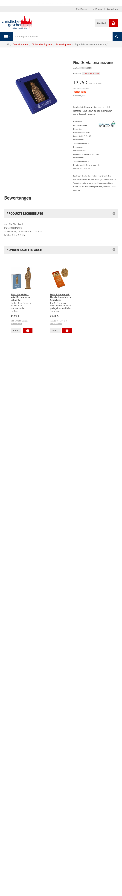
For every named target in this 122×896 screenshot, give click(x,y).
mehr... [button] (16, 330)
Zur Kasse (81, 9)
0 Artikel (101, 23)
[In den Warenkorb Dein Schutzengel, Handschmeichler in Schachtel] (67, 330)
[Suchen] (116, 36)
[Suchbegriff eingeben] (62, 36)
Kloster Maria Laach (91, 73)
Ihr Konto (97, 9)
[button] (61, 250)
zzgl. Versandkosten (81, 88)
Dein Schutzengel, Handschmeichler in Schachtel (61, 297)
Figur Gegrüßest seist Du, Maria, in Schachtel (20, 297)
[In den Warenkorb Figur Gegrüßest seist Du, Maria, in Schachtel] (27, 330)
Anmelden (112, 9)
